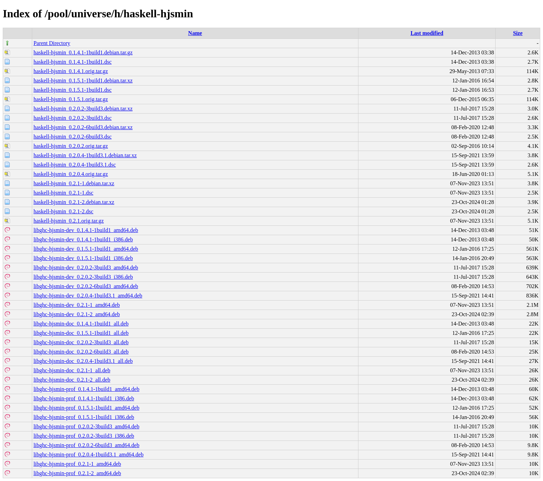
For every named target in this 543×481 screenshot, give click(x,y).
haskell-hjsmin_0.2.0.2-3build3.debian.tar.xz (83, 109)
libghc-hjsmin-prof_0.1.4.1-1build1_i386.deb (84, 398)
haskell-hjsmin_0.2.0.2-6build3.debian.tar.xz (83, 127)
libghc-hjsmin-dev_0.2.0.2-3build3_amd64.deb (86, 267)
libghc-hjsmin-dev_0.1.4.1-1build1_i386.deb (83, 239)
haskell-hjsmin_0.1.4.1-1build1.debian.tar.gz (83, 52)
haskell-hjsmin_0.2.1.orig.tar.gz (69, 221)
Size (518, 33)
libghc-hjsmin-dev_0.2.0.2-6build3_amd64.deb (86, 286)
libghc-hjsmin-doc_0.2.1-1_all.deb (72, 370)
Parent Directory (52, 43)
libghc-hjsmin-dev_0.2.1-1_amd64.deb (77, 305)
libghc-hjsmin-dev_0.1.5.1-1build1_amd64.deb (86, 249)
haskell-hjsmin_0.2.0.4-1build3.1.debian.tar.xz (85, 155)
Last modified (426, 33)
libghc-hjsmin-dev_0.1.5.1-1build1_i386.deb (83, 258)
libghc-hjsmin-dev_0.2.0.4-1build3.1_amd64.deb (88, 296)
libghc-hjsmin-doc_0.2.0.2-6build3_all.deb (81, 352)
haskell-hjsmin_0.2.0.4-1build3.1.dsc (75, 165)
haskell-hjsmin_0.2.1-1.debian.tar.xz (74, 183)
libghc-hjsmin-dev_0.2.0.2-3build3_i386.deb (83, 277)
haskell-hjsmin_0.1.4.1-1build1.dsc (73, 62)
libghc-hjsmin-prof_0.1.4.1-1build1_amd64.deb (87, 389)
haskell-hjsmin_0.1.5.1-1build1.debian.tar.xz (83, 80)
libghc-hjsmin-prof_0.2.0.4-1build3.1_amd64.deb (89, 454)
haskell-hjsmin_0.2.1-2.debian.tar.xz (74, 202)
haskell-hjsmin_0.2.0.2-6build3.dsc (73, 137)
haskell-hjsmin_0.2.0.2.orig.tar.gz (71, 146)
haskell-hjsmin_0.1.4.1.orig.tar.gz (71, 71)
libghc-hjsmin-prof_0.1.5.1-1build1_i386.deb (84, 417)
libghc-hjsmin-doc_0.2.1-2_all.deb (72, 380)
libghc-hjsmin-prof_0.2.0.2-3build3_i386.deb (84, 436)
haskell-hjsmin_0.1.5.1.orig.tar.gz (71, 99)
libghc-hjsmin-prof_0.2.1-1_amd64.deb (77, 464)
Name (195, 33)
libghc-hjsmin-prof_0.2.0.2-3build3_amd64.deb (87, 426)
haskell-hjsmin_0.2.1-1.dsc (64, 193)
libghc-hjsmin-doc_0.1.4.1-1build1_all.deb (81, 324)
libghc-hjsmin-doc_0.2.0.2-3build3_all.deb (81, 342)
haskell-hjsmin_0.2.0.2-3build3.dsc (73, 118)
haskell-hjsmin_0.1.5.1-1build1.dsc (73, 90)
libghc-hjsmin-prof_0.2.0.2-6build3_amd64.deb (87, 445)
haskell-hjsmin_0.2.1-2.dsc (64, 211)
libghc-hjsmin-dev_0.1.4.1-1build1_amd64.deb (86, 230)
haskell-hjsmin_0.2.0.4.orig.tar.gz (71, 174)
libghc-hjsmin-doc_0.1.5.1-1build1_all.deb (81, 333)
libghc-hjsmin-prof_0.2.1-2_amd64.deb (77, 473)
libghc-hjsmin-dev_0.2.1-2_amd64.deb (77, 314)
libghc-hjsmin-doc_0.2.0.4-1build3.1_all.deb (83, 361)
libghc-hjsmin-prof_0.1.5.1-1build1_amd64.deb (87, 408)
